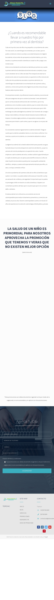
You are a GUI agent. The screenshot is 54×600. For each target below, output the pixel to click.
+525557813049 (44, 510)
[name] (27, 434)
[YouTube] (49, 527)
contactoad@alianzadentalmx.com (45, 518)
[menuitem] (27, 506)
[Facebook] (38, 527)
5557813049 (43, 514)
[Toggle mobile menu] (50, 4)
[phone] (27, 440)
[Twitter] (46, 527)
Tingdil (46, 537)
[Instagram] (42, 527)
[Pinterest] (44, 531)
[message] (10, 453)
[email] (27, 447)
